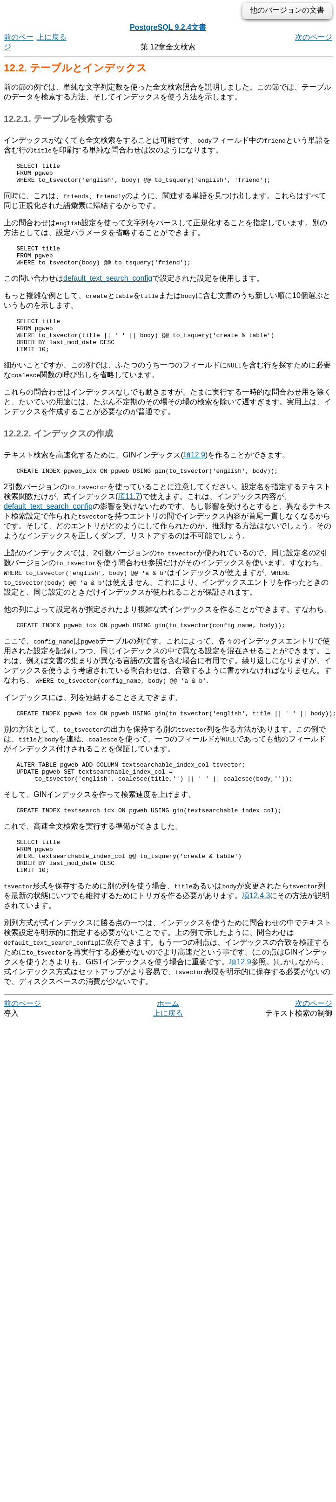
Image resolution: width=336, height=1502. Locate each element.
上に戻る (52, 37)
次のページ (313, 37)
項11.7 (129, 513)
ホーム (168, 1035)
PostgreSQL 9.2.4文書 (168, 27)
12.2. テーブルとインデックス (75, 68)
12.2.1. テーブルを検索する (58, 119)
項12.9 (194, 470)
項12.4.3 (256, 928)
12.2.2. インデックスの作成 (58, 449)
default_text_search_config (107, 287)
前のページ (22, 1035)
